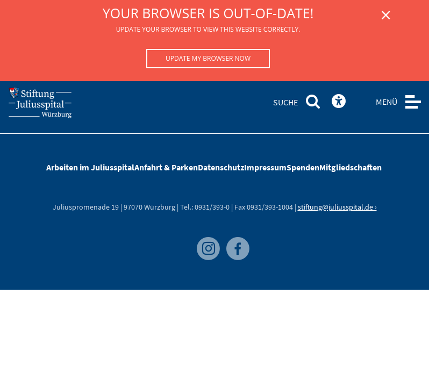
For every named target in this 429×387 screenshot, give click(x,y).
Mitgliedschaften (350, 167)
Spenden (303, 167)
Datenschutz (221, 167)
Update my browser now (208, 58)
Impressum (265, 167)
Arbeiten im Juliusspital (90, 167)
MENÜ (386, 101)
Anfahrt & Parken (166, 167)
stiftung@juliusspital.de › (337, 207)
